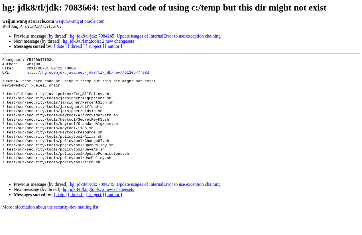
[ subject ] (95, 46)
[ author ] (113, 46)
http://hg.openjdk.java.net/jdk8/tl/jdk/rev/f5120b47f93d (88, 75)
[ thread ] (76, 46)
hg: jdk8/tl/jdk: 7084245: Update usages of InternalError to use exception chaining (145, 36)
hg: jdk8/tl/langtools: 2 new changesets (98, 41)
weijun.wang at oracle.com (79, 21)
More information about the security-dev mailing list (50, 230)
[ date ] (60, 46)
